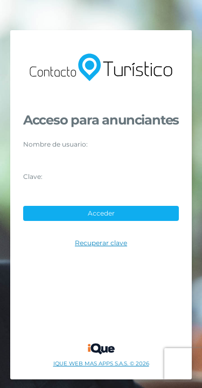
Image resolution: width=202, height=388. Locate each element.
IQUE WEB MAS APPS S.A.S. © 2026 (101, 363)
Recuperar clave (101, 243)
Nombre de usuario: (55, 144)
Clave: (33, 177)
